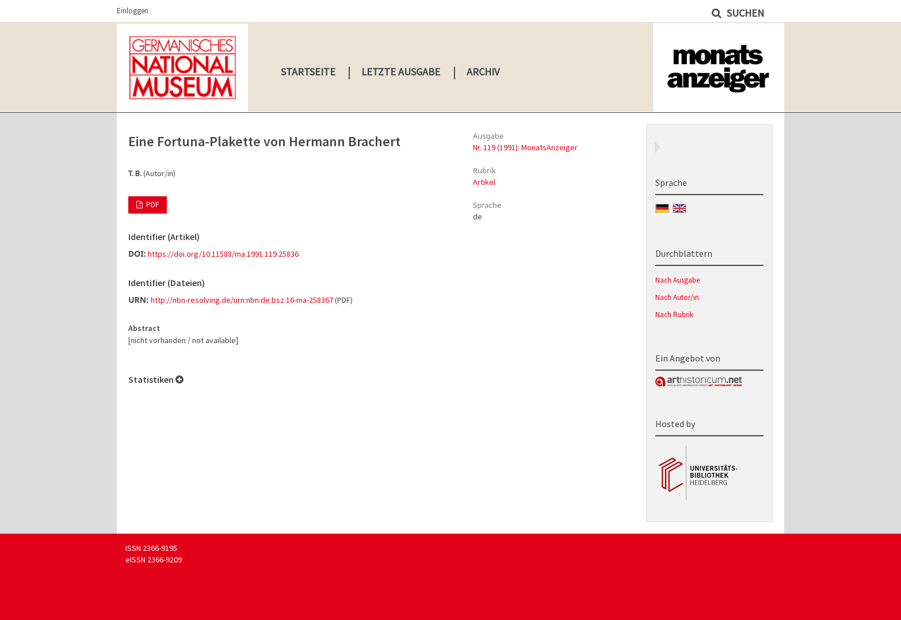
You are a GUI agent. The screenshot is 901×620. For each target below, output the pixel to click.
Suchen (744, 13)
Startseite (308, 71)
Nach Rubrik (674, 314)
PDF (151, 205)
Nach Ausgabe (677, 280)
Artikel (484, 182)
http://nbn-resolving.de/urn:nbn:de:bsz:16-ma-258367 (242, 300)
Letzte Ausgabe (400, 71)
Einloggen (132, 11)
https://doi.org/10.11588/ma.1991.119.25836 (223, 254)
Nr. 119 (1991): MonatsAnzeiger (525, 147)
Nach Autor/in (677, 297)
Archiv (483, 71)
